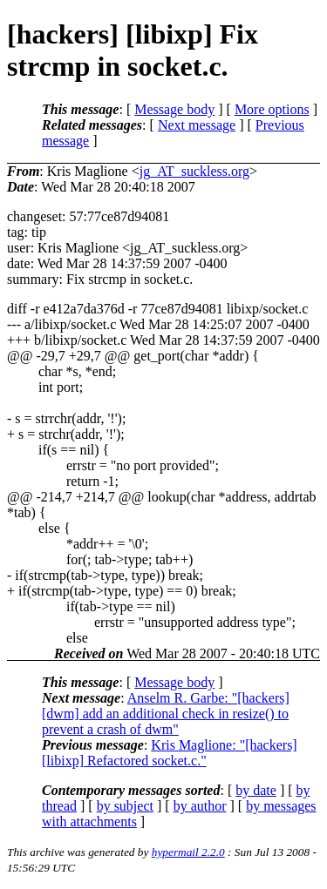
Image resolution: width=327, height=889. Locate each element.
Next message (196, 125)
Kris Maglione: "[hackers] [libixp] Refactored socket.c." (169, 752)
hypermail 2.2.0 (188, 852)
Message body (174, 109)
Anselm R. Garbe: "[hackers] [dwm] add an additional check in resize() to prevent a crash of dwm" (166, 713)
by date (255, 790)
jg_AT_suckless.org (194, 171)
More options (272, 109)
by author (200, 805)
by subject (125, 805)
